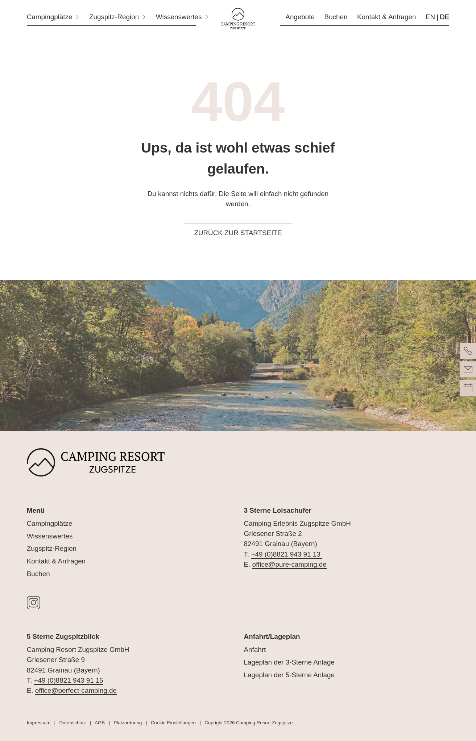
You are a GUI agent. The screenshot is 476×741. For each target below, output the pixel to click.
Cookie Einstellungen (173, 722)
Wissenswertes (50, 536)
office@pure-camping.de (289, 564)
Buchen (38, 574)
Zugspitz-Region (51, 548)
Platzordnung (128, 722)
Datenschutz (72, 722)
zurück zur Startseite (238, 233)
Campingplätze (50, 523)
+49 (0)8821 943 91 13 (286, 554)
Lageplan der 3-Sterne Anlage (289, 662)
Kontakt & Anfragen (56, 561)
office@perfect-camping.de (76, 690)
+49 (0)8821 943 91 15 (68, 680)
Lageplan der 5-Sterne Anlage (289, 675)
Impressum (38, 722)
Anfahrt (255, 649)
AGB (100, 722)
